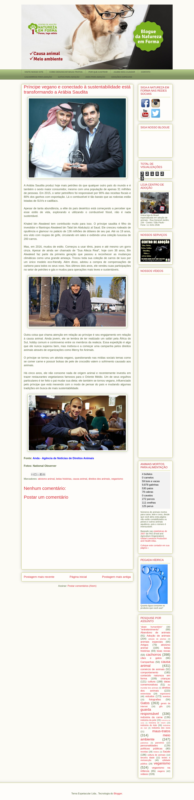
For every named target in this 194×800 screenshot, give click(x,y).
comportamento (149, 672)
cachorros (153, 654)
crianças (165, 678)
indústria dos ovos (161, 728)
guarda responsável (149, 712)
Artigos (144, 644)
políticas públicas (151, 748)
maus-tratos (161, 731)
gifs (160, 706)
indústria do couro (157, 723)
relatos (156, 752)
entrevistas (145, 693)
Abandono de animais (155, 632)
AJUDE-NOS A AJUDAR (124, 72)
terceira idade (147, 757)
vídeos (144, 774)
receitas (144, 751)
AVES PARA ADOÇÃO (95, 77)
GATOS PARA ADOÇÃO (68, 77)
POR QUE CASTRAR (98, 72)
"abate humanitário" (151, 627)
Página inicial (78, 576)
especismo (165, 693)
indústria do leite (148, 725)
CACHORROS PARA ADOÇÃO (38, 77)
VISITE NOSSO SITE (34, 72)
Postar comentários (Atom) (82, 586)
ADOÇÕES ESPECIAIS (121, 77)
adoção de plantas (157, 639)
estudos (149, 696)
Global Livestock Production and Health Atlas (153, 539)
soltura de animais (156, 755)
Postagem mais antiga (116, 576)
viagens (161, 771)
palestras (144, 743)
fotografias (155, 699)
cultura (151, 681)
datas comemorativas (155, 683)
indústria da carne (151, 717)
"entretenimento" (149, 629)
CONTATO (145, 72)
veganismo (117, 479)
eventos (166, 696)
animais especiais (151, 641)
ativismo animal (46, 479)
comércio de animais (152, 669)
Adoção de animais (158, 635)
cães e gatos (151, 658)
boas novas (163, 650)
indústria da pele (148, 720)
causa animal (80, 479)
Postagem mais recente (39, 576)
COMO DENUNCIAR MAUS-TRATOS (65, 72)
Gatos (145, 703)
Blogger (118, 793)
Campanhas (147, 662)
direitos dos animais (99, 479)
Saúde (166, 751)
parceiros (159, 743)
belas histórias (64, 479)
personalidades (149, 745)
